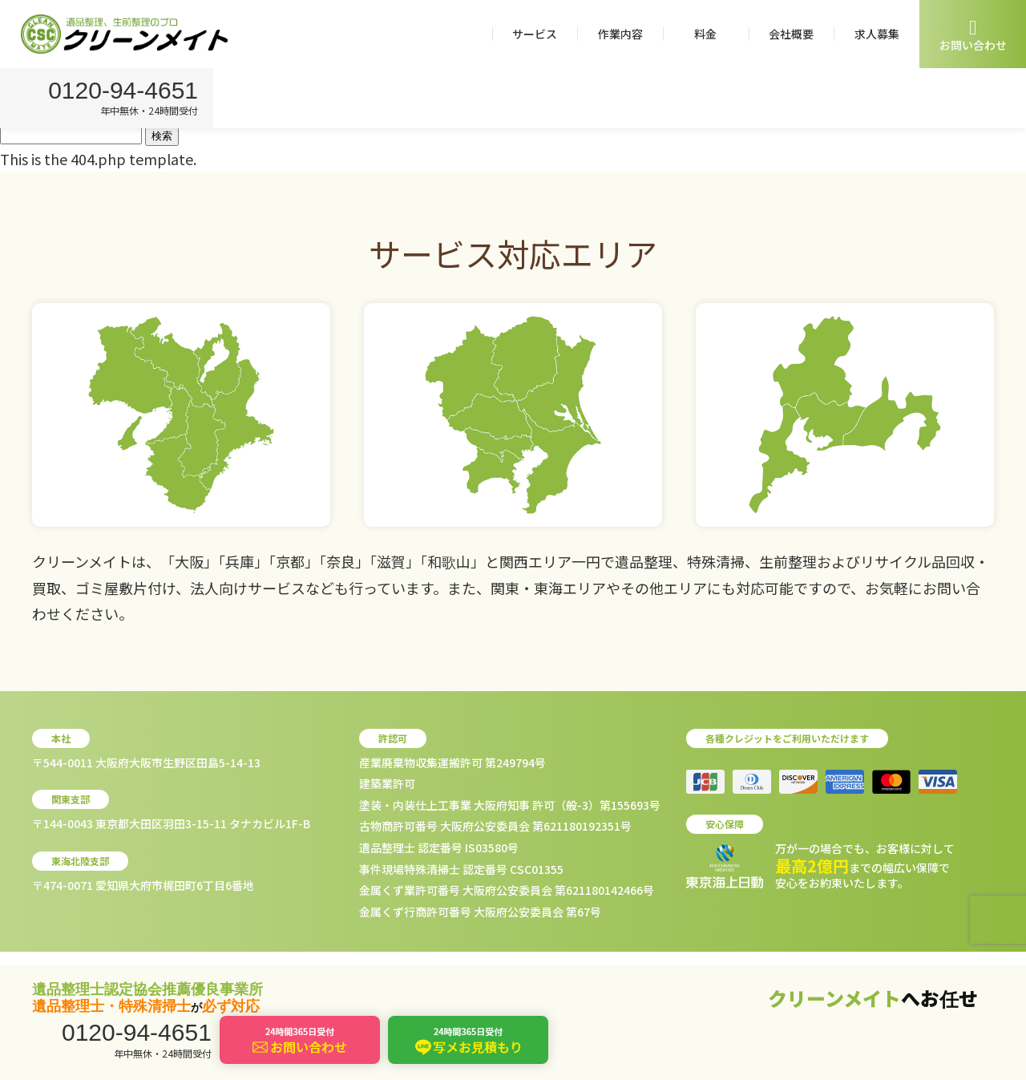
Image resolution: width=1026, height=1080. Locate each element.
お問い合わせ (973, 35)
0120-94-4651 (126, 92)
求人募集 (876, 34)
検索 (161, 136)
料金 (705, 34)
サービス (534, 34)
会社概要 (791, 34)
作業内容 (620, 34)
